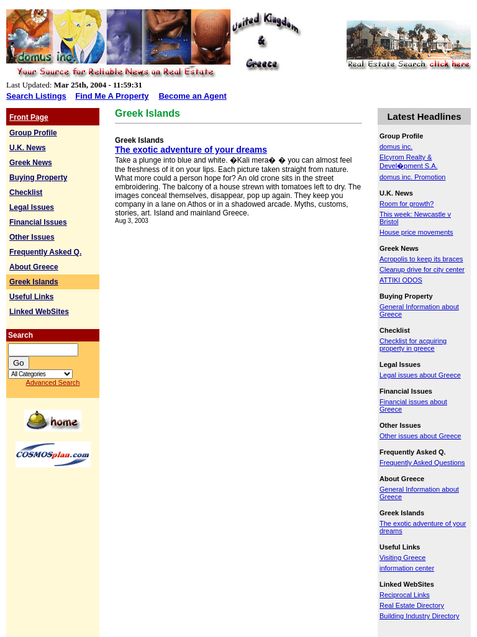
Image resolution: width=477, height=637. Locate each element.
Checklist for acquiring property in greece (413, 344)
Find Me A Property (111, 96)
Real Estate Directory (411, 605)
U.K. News (27, 147)
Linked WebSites (39, 311)
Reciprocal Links (404, 595)
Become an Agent (192, 96)
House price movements (416, 232)
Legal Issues (31, 207)
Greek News (30, 162)
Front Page (28, 117)
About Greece (33, 267)
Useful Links (31, 296)
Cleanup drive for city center (422, 269)
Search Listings (36, 96)
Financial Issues (38, 222)
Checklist (25, 192)
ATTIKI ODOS (400, 280)
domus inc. (395, 146)
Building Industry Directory (419, 616)
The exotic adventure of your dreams (191, 150)
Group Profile (33, 133)
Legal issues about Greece (420, 375)
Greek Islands (33, 282)
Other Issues (32, 237)
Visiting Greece (402, 557)
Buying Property (38, 177)
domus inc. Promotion (412, 177)
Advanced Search (53, 382)
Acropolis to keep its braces (421, 259)
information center (406, 568)
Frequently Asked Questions (422, 462)
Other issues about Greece (420, 436)
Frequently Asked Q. (45, 252)
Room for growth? (406, 203)
